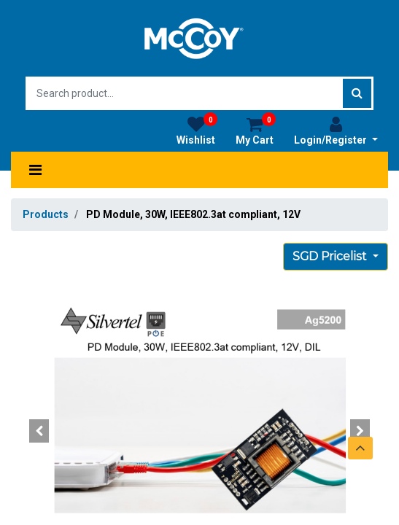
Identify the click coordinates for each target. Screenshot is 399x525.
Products (46, 214)
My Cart (256, 130)
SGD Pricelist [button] (331, 256)
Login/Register (336, 130)
